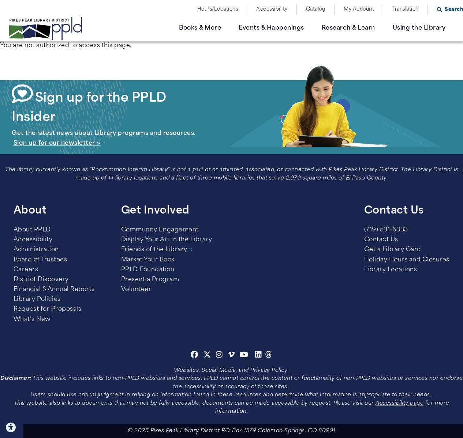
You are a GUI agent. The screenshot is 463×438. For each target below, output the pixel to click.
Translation (405, 9)
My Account (359, 9)
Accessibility (272, 9)
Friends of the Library (154, 250)
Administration (36, 250)
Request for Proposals (48, 309)
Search (454, 9)
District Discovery (41, 280)
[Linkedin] (258, 356)
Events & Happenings (271, 28)
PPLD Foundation (148, 270)
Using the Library (419, 28)
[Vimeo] (231, 356)
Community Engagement (160, 230)
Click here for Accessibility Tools (11, 427)
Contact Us (381, 240)
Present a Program (150, 280)
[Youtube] (244, 356)
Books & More (200, 28)
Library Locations (390, 270)
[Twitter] (207, 356)
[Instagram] (220, 356)
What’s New (32, 319)
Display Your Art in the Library (166, 240)
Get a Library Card (392, 250)
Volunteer (136, 289)
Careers (26, 270)
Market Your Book (148, 260)
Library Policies (37, 299)
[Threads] (268, 356)
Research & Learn (348, 28)
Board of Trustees (40, 260)
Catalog (316, 9)
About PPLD (32, 230)
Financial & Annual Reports (54, 289)
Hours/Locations (217, 9)
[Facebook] (194, 356)
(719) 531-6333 (386, 230)
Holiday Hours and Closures (406, 260)
